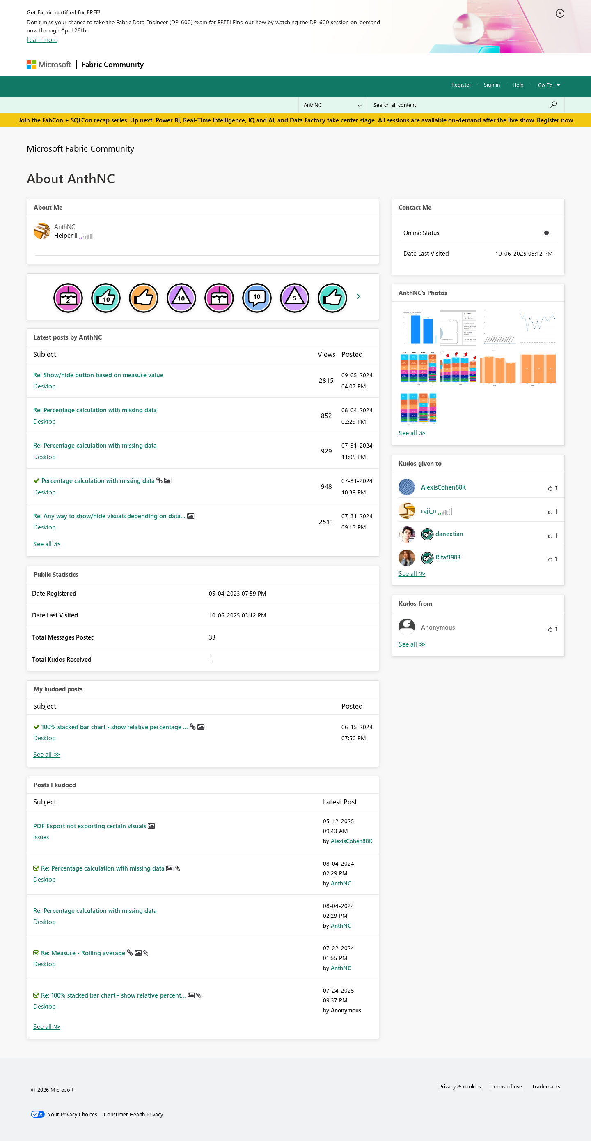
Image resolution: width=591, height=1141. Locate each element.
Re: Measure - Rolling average (84, 953)
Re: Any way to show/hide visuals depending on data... (110, 516)
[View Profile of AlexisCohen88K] (352, 841)
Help (518, 84)
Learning (337, 64)
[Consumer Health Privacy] (133, 1114)
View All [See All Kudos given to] (412, 573)
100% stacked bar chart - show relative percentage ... (115, 727)
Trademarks (546, 1086)
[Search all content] (466, 105)
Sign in (492, 84)
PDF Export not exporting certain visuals (90, 826)
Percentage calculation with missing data (98, 480)
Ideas (232, 64)
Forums (162, 64)
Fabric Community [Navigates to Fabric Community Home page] (113, 64)
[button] (418, 328)
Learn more (42, 39)
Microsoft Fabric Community (80, 148)
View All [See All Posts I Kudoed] (46, 1026)
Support (371, 64)
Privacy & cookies (460, 1086)
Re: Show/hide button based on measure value (98, 375)
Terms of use (506, 1086)
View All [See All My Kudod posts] (46, 754)
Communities (268, 64)
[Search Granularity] (333, 105)
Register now (555, 120)
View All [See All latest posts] (46, 544)
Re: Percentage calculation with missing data (95, 410)
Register (461, 84)
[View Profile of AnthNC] (341, 883)
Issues (41, 837)
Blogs (305, 64)
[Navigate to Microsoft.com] (49, 64)
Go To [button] (545, 84)
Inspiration (198, 64)
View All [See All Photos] (412, 433)
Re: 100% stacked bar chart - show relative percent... (114, 995)
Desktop (44, 386)
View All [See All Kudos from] (412, 644)
